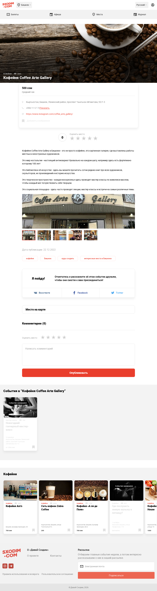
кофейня (30, 258)
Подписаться (116, 575)
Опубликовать (78, 373)
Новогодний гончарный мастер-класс (17, 426)
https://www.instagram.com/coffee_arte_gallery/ (49, 113)
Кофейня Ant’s (14, 506)
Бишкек (47, 258)
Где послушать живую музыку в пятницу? (122, 509)
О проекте (32, 555)
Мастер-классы (11, 420)
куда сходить (68, 258)
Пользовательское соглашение (57, 574)
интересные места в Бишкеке (98, 258)
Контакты (55, 555)
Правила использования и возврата (20, 574)
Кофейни (7, 74)
